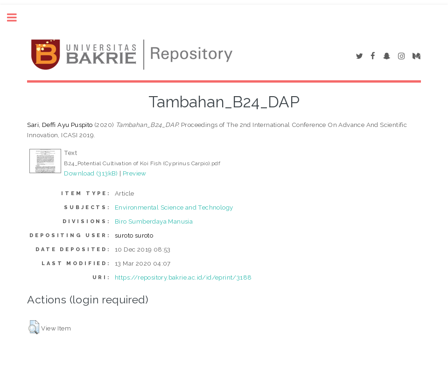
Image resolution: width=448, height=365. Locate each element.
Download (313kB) (91, 173)
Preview (135, 173)
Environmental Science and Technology (174, 207)
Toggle (17, 17)
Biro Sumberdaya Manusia (154, 221)
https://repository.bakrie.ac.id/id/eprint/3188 (183, 277)
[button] (33, 327)
